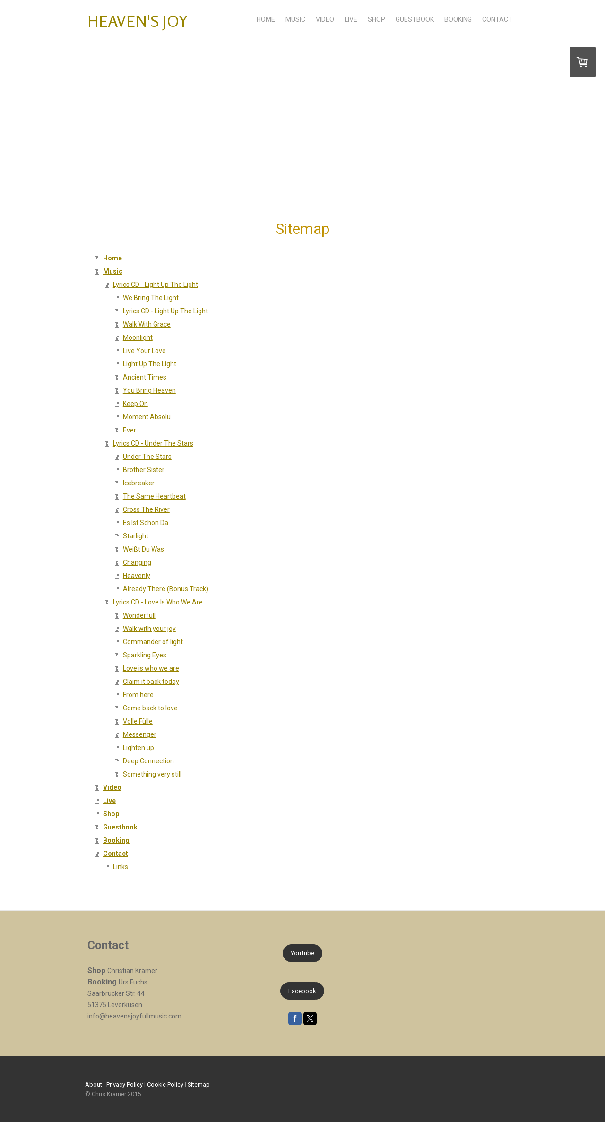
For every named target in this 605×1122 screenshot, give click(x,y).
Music (295, 19)
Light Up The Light (149, 364)
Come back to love (150, 708)
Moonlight (138, 337)
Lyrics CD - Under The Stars (153, 443)
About (93, 1084)
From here (138, 695)
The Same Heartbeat (154, 496)
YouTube (302, 953)
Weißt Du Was (143, 549)
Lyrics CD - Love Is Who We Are (158, 602)
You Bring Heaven (149, 390)
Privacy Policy (124, 1084)
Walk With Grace (147, 324)
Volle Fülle (138, 721)
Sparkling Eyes (144, 655)
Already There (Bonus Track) (165, 589)
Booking (458, 19)
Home (266, 19)
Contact (497, 19)
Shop (376, 19)
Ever (129, 430)
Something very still (152, 774)
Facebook (302, 990)
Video (325, 19)
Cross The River (146, 509)
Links (120, 867)
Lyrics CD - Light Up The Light (155, 284)
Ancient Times (144, 377)
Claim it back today (151, 681)
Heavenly (136, 575)
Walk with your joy (149, 628)
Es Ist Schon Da (145, 522)
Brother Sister (143, 470)
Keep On (135, 403)
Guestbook (415, 19)
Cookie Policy (165, 1084)
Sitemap (199, 1084)
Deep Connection (148, 761)
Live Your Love (144, 350)
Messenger (139, 734)
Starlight (135, 536)
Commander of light (153, 642)
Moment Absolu (147, 417)
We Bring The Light (151, 298)
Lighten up (138, 747)
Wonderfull (139, 615)
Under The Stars (147, 456)
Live (351, 19)
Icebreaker (139, 483)
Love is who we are (151, 668)
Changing (137, 562)
